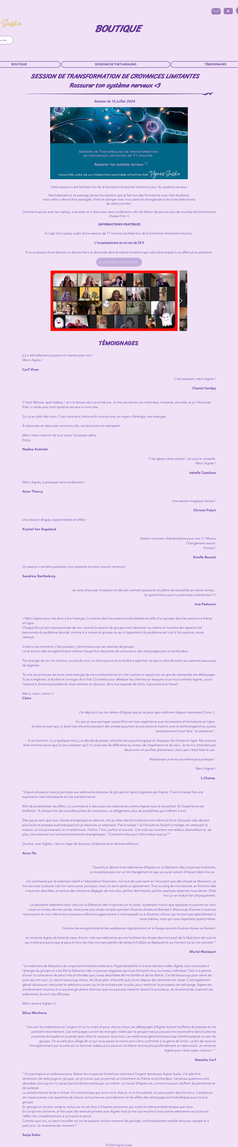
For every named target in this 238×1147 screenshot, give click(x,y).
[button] (115, 64)
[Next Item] (180, 301)
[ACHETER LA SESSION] (119, 262)
